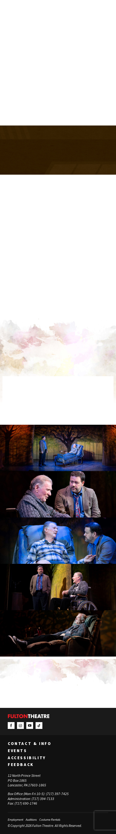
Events (17, 750)
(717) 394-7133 (43, 798)
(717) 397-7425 (57, 793)
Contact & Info (29, 743)
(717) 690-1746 (26, 803)
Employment (15, 820)
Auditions (31, 820)
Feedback (21, 764)
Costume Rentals (49, 820)
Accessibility (27, 757)
